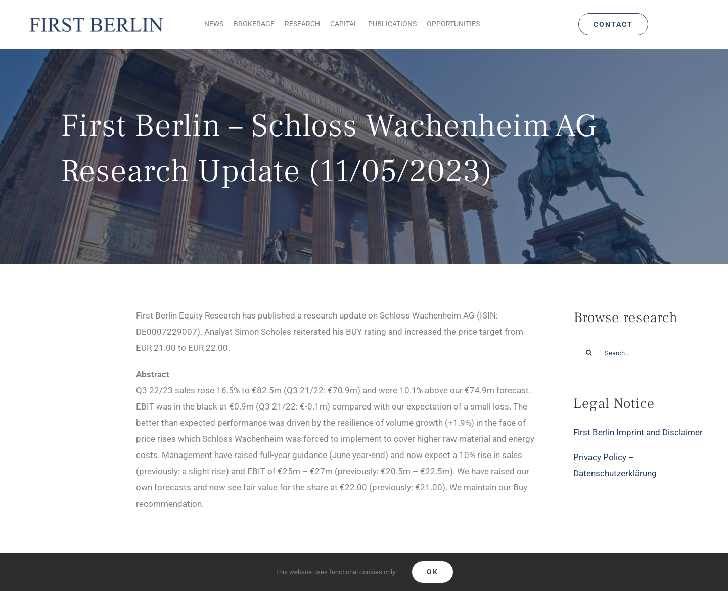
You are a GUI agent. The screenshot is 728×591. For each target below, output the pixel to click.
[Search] (589, 353)
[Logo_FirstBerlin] (95, 17)
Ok (432, 572)
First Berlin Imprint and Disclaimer (638, 432)
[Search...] (643, 353)
